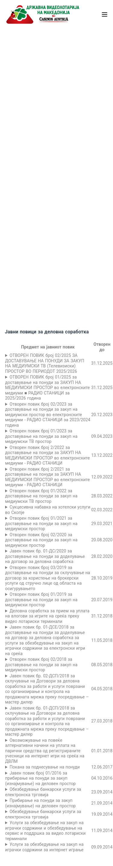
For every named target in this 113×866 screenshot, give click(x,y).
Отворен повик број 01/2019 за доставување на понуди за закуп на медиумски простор (41, 599)
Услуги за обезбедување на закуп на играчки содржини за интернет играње (44, 847)
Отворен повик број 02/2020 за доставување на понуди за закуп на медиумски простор (41, 540)
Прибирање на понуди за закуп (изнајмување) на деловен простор (40, 803)
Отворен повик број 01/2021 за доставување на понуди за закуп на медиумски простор (41, 523)
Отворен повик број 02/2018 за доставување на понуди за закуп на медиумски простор (41, 664)
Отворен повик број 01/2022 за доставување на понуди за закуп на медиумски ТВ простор (41, 496)
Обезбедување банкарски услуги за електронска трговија (43, 792)
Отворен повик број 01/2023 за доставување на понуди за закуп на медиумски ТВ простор (41, 436)
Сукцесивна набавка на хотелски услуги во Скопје (47, 510)
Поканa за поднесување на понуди (45, 767)
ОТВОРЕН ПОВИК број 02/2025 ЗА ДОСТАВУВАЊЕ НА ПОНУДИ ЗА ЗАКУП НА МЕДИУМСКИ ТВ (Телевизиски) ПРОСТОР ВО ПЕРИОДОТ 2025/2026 (44, 363)
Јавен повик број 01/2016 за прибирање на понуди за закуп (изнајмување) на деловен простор (40, 778)
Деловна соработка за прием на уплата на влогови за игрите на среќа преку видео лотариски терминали (47, 616)
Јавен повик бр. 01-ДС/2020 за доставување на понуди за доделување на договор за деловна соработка (45, 556)
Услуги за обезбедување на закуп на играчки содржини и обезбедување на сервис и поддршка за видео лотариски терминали (45, 830)
